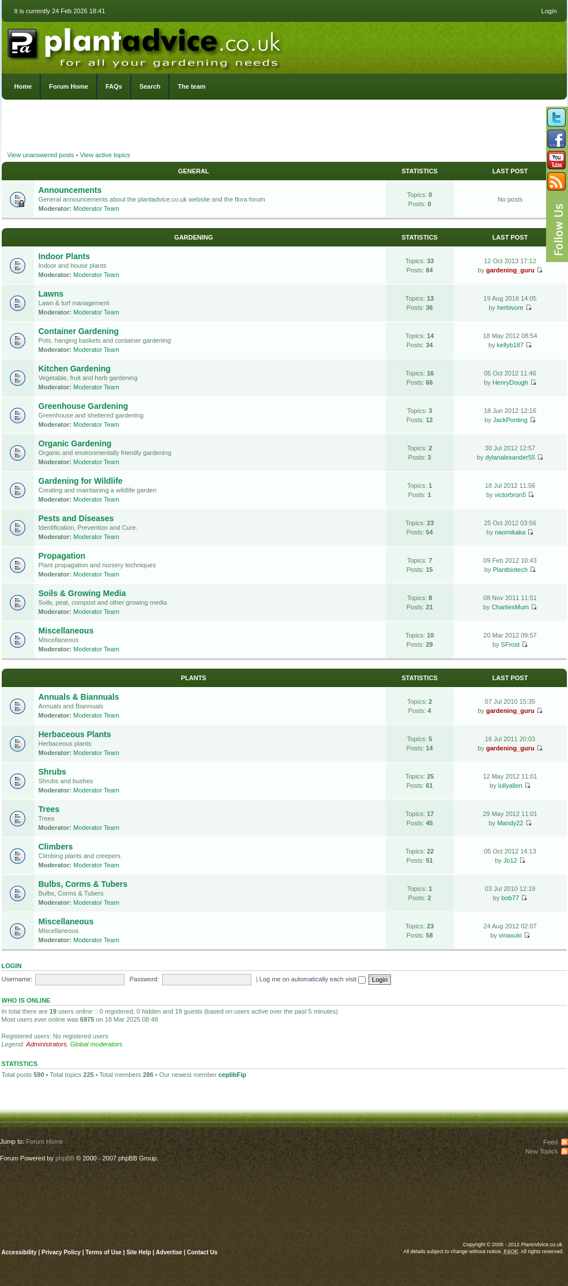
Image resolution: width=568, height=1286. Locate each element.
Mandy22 (510, 823)
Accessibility (19, 1252)
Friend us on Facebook (556, 139)
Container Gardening (79, 331)
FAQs (114, 86)
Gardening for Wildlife (81, 480)
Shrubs (52, 771)
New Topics (541, 1151)
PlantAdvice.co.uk (145, 45)
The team (191, 86)
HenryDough (510, 382)
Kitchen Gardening (75, 368)
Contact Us (202, 1252)
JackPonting (510, 419)
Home (23, 86)
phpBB (64, 1158)
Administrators (46, 1044)
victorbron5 (510, 494)
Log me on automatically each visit (312, 979)
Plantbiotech (510, 569)
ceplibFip (232, 1074)
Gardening (193, 237)
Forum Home (68, 86)
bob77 (511, 897)
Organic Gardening (75, 443)
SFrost (510, 644)
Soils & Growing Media (82, 593)
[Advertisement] (284, 126)
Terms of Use (103, 1252)
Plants (193, 677)
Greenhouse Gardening (84, 406)
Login (549, 10)
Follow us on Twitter (556, 117)
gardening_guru (510, 270)
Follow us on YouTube (556, 160)
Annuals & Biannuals (79, 696)
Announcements (70, 190)
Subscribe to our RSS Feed (556, 181)
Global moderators (96, 1044)
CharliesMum (510, 607)
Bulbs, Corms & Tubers (83, 884)
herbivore (510, 307)
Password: (144, 979)
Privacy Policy (62, 1252)
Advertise (169, 1252)
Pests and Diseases (76, 518)
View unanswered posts (40, 154)
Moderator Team (96, 208)
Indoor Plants (64, 256)
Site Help (138, 1252)
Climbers (56, 846)
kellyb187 (510, 345)
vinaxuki (510, 935)
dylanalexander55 (510, 457)
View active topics (105, 154)
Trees (49, 809)
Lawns (51, 293)
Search (150, 86)
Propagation (62, 555)
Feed (550, 1142)
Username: (17, 979)
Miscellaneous (66, 630)
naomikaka (510, 532)
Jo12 (510, 860)
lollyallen (510, 785)
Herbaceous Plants (75, 734)
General (193, 171)
